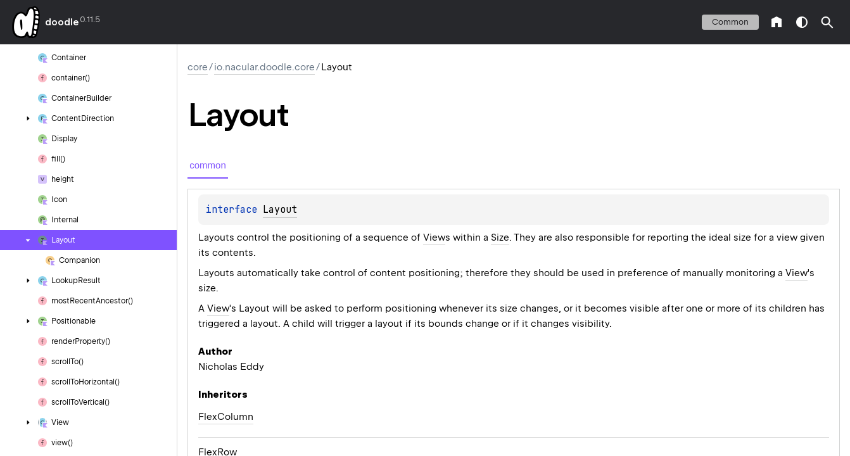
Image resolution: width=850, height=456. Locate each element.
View (434, 237)
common (730, 22)
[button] (827, 22)
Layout (280, 209)
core (197, 67)
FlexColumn (225, 416)
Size (500, 237)
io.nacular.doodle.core (264, 67)
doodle (61, 22)
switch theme (802, 22)
